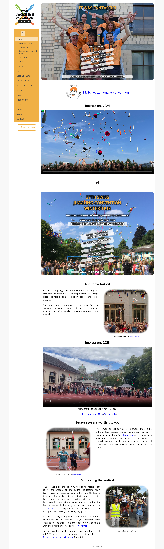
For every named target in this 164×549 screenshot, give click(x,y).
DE (17, 33)
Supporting (23, 57)
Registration (22, 90)
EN (23, 33)
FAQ (18, 71)
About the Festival (25, 43)
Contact (20, 119)
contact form (49, 508)
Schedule (20, 66)
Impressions (23, 47)
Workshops (83, 525)
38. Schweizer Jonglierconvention (106, 92)
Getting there (23, 75)
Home (19, 39)
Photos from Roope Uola (90, 414)
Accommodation (24, 85)
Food (18, 95)
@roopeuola (134, 337)
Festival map (22, 80)
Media (19, 114)
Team (19, 104)
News (19, 109)
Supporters (22, 99)
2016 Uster (97, 546)
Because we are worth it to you (28, 52)
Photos (19, 61)
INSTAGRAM (27, 127)
